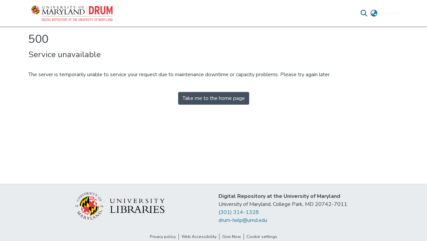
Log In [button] (388, 13)
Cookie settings (262, 236)
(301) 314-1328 (239, 212)
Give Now (231, 236)
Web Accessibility (199, 236)
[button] (72, 13)
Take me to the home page (213, 98)
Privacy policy (163, 236)
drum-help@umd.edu (243, 220)
